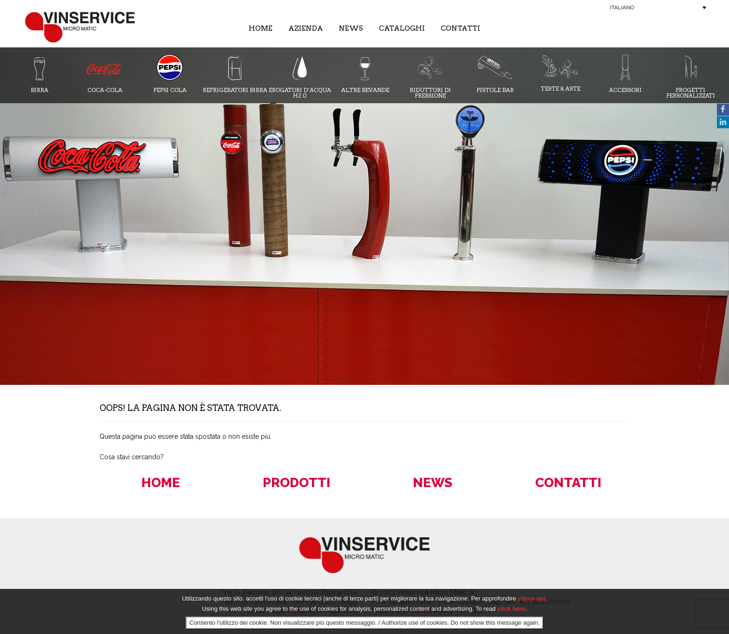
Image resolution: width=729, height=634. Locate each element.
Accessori (625, 73)
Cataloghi (402, 28)
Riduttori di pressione (430, 76)
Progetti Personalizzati (690, 76)
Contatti (460, 28)
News (351, 28)
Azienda (305, 28)
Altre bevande (365, 73)
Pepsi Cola (169, 73)
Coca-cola (104, 73)
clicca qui (531, 598)
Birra (39, 73)
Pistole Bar (495, 73)
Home (260, 28)
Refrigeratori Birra (235, 73)
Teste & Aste (560, 73)
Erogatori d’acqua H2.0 (300, 76)
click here (511, 608)
